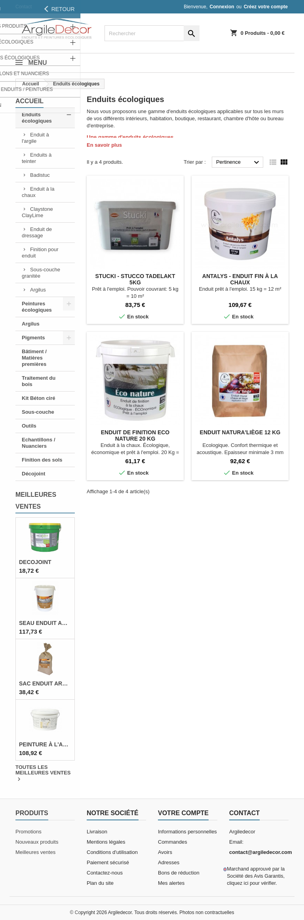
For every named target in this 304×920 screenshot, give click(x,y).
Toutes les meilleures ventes (42, 774)
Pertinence (238, 162)
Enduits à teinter (36, 158)
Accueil (29, 101)
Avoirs (165, 852)
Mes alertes (171, 883)
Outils (29, 426)
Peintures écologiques (37, 307)
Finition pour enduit (40, 252)
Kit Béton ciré (38, 398)
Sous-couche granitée (41, 273)
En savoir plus (104, 145)
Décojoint (33, 474)
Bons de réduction (179, 873)
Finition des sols (42, 460)
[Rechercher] (152, 33)
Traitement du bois (38, 381)
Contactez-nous (105, 873)
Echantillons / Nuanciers (38, 443)
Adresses (168, 862)
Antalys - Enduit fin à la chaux (240, 279)
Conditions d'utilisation (112, 852)
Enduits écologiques (37, 118)
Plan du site (100, 883)
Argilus (38, 290)
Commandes (172, 842)
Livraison (97, 832)
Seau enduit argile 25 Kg (45, 623)
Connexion (222, 6)
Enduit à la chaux (38, 192)
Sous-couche (38, 412)
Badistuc (40, 175)
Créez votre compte (266, 6)
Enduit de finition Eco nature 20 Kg (135, 435)
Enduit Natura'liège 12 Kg (240, 432)
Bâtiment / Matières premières (34, 357)
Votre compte (183, 813)
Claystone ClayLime (37, 212)
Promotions (28, 832)
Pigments (33, 338)
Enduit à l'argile (35, 138)
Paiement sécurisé (108, 862)
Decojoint (35, 562)
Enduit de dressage (37, 232)
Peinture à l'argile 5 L (45, 744)
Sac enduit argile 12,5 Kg (45, 683)
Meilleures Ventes (35, 500)
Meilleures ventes (35, 852)
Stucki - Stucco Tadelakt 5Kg (135, 279)
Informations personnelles (187, 832)
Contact (23, 6)
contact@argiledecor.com (260, 852)
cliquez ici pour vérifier (251, 883)
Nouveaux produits (36, 842)
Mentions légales (106, 842)
